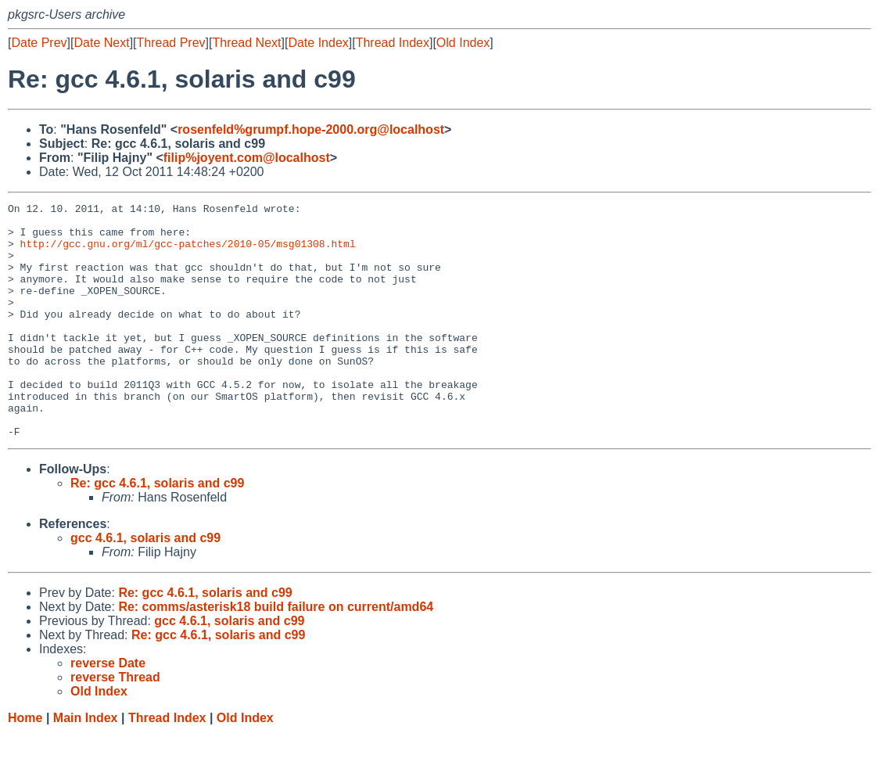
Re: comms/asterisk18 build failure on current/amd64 (275, 653)
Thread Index (392, 42)
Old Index (463, 42)
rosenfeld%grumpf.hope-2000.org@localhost (311, 129)
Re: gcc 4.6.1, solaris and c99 (157, 530)
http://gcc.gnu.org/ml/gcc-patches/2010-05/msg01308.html (188, 253)
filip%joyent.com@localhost (246, 157)
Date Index (318, 42)
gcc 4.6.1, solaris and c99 (145, 584)
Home (25, 764)
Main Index (85, 764)
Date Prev (38, 42)
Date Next (101, 42)
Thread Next (246, 42)
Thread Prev (171, 42)
